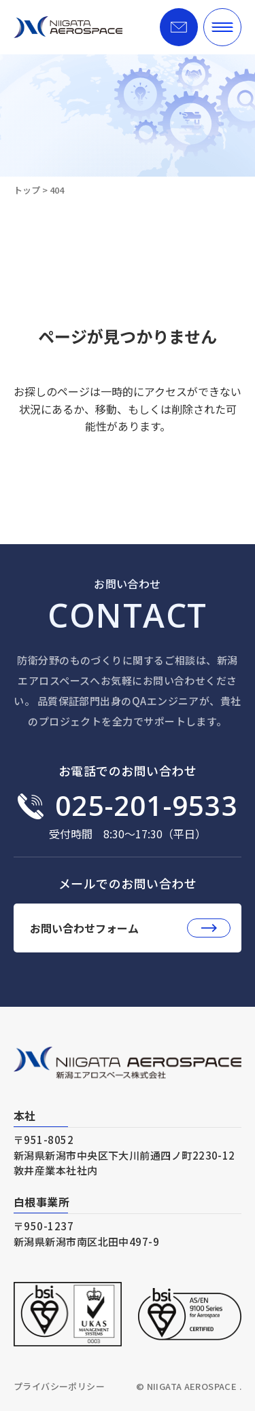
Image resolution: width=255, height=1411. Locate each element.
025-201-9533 (146, 806)
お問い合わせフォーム (130, 927)
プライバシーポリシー (59, 1386)
